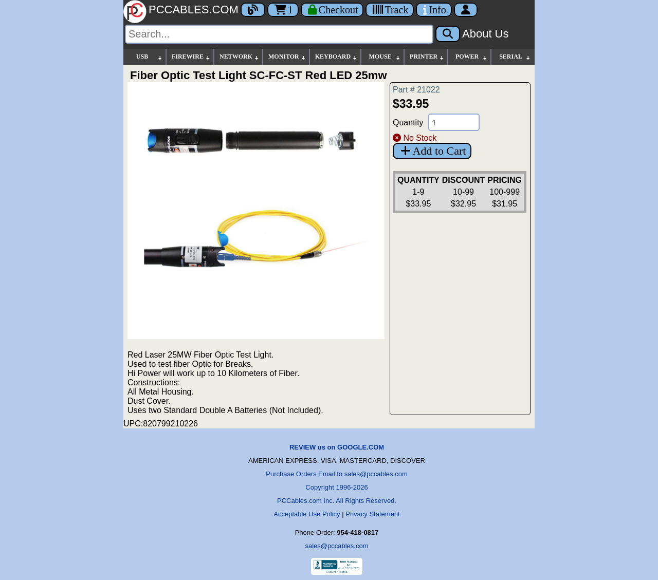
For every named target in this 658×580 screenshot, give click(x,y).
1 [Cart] (283, 9)
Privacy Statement (372, 514)
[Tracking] (389, 10)
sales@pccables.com (336, 546)
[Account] (466, 10)
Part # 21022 (416, 89)
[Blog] (253, 10)
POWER (471, 57)
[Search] (279, 34)
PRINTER (427, 57)
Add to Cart (432, 150)
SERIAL (515, 57)
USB (149, 57)
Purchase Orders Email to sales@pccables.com (336, 474)
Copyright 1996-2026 (336, 487)
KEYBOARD (336, 57)
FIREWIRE (191, 57)
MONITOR (287, 57)
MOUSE (385, 57)
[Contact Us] (433, 10)
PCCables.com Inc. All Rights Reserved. (336, 500)
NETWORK (240, 57)
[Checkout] (332, 10)
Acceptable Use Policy (306, 514)
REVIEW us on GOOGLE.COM (336, 447)
